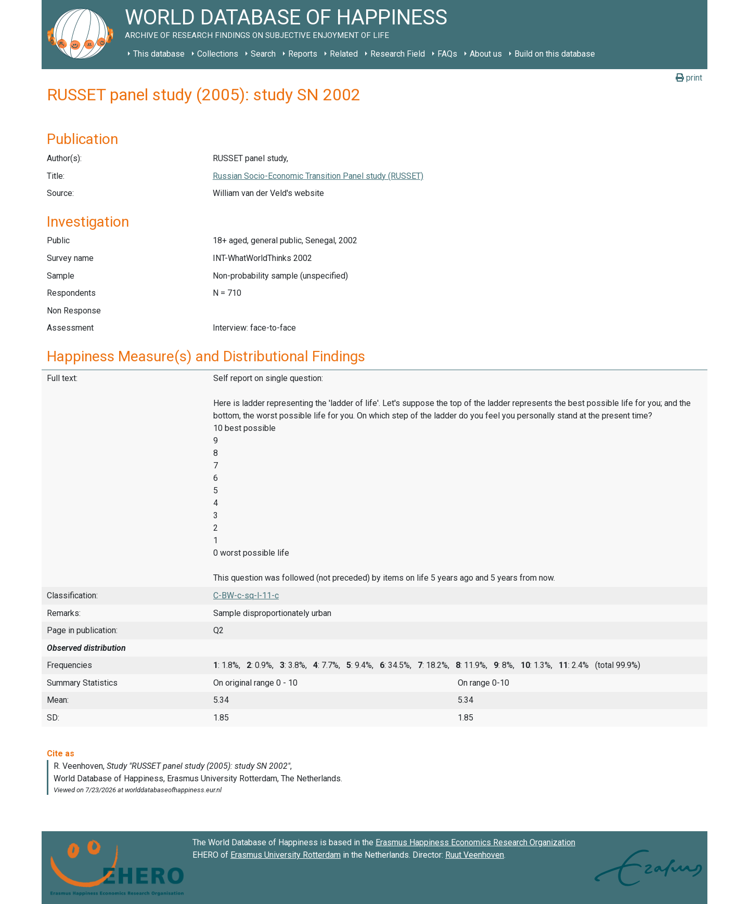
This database (159, 54)
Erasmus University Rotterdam (285, 855)
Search (263, 54)
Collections (217, 54)
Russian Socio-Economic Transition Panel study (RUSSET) (318, 176)
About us (486, 54)
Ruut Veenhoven (474, 855)
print (689, 78)
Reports (302, 54)
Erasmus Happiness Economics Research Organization (475, 842)
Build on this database (554, 54)
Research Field (397, 54)
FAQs (447, 54)
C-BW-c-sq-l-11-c (246, 595)
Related (344, 54)
